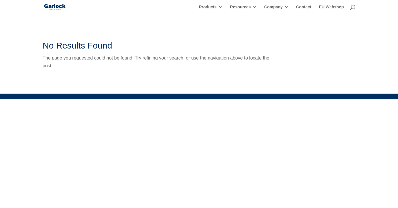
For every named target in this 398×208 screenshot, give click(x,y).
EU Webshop (331, 7)
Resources (240, 7)
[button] (12, 195)
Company (273, 7)
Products (208, 7)
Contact (303, 7)
